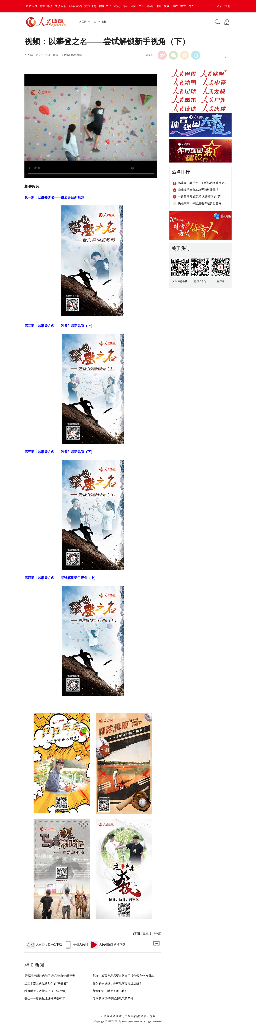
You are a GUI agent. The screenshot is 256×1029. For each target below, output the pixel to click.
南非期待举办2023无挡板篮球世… (199, 189)
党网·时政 (46, 6)
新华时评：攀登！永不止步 (110, 991)
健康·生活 (105, 6)
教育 (183, 6)
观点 (117, 6)
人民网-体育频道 (72, 55)
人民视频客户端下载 (107, 944)
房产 (191, 6)
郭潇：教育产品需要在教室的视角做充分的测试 (123, 975)
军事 (142, 6)
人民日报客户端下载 (44, 944)
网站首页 (31, 6)
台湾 (158, 6)
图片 (175, 6)
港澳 (150, 6)
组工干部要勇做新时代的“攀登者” (46, 983)
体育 (94, 21)
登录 (219, 6)
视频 (166, 6)
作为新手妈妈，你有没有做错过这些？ (117, 983)
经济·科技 (61, 6)
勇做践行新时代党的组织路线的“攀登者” (50, 975)
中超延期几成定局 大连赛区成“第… (200, 196)
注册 (227, 6)
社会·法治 (75, 6)
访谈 (125, 6)
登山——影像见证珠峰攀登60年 (44, 998)
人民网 (83, 21)
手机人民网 (76, 944)
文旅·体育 (90, 6)
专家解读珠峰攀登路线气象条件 (113, 998)
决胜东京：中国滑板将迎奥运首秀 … (201, 203)
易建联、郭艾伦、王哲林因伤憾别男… (202, 182)
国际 (133, 6)
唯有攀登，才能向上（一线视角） (46, 991)
